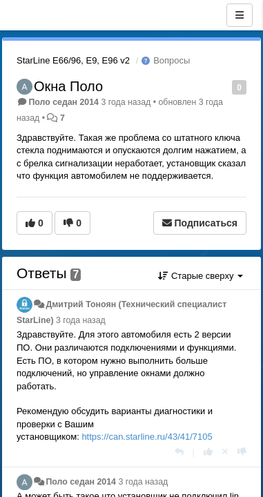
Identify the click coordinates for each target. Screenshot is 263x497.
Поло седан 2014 (63, 102)
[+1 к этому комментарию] (208, 452)
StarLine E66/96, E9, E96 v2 (73, 60)
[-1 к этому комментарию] (241, 452)
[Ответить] (179, 452)
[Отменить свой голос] (225, 452)
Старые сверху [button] (200, 276)
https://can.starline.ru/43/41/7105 (146, 436)
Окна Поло (68, 86)
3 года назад (81, 320)
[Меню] (239, 15)
